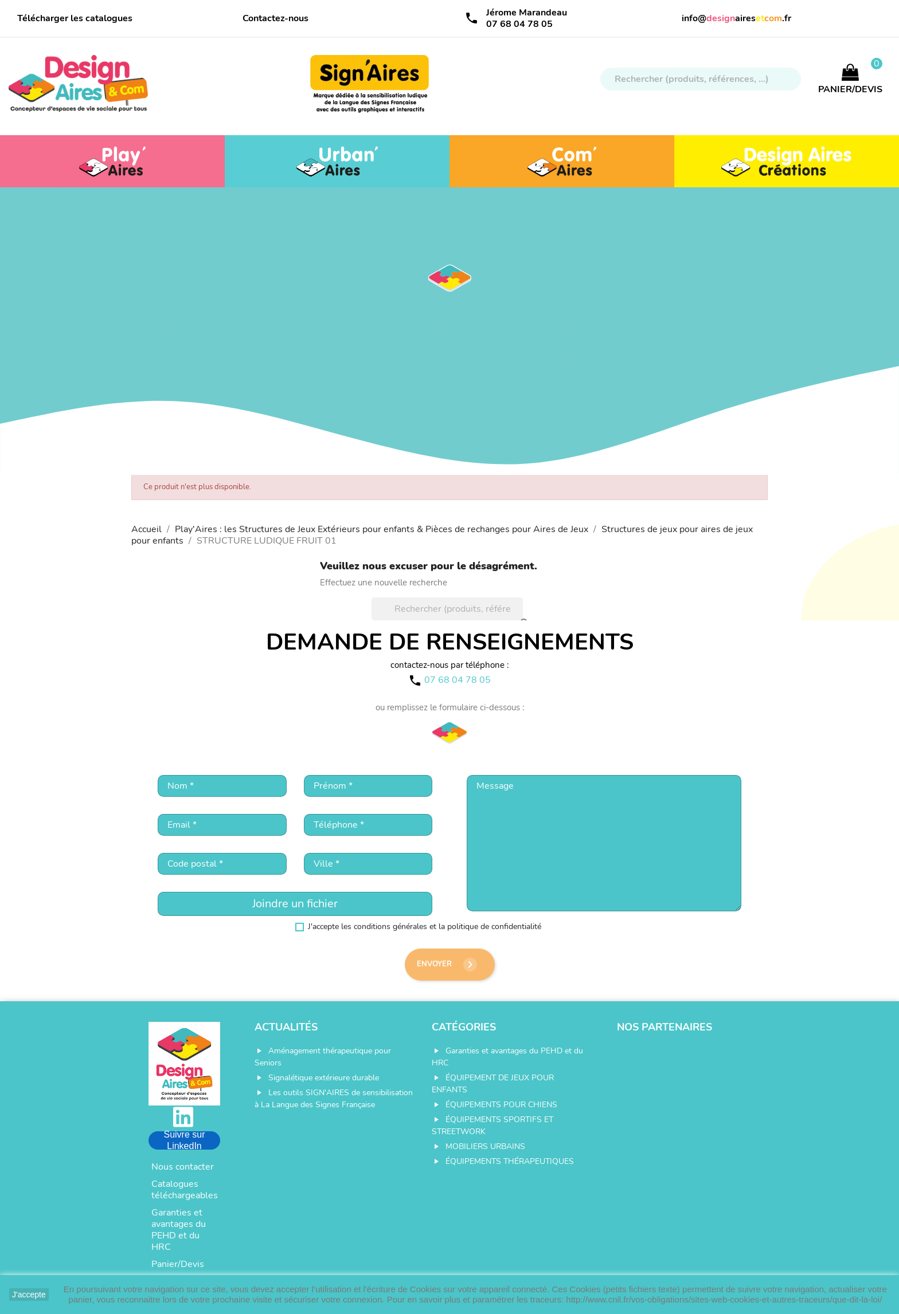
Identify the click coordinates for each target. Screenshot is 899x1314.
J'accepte (29, 1294)
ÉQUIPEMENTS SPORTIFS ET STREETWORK (492, 1125)
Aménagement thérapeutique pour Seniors (323, 1056)
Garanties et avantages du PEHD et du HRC (178, 1229)
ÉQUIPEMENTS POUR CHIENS (501, 1104)
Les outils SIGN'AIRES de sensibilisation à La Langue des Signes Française (334, 1098)
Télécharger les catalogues (74, 18)
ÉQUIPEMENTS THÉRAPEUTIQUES (509, 1161)
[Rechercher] (700, 79)
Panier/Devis (177, 1264)
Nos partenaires (664, 1027)
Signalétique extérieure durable (323, 1077)
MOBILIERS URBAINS (485, 1146)
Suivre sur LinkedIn (184, 1140)
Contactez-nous (275, 18)
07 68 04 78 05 (519, 24)
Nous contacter (182, 1166)
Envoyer (447, 964)
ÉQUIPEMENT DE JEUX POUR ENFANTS (493, 1083)
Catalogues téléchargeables (184, 1190)
